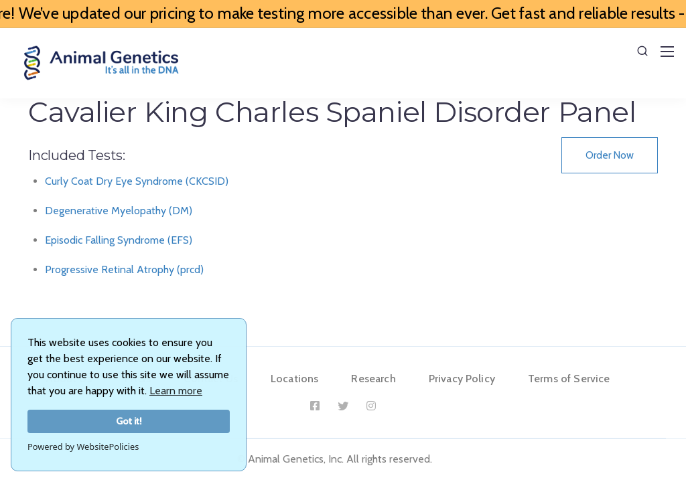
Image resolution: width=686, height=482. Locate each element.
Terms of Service (569, 378)
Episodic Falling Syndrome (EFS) (118, 240)
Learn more (175, 390)
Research (373, 378)
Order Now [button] (610, 155)
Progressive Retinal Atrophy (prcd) (124, 269)
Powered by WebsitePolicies (83, 446)
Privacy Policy (462, 378)
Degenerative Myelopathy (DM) (118, 210)
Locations (294, 378)
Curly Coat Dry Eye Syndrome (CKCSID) (136, 181)
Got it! (129, 421)
